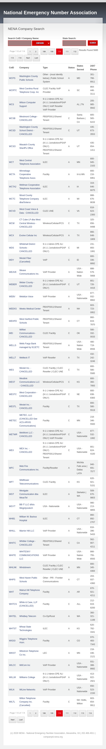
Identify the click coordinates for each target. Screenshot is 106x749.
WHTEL (12, 616)
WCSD (12, 130)
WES (11, 370)
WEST (12, 382)
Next (28, 58)
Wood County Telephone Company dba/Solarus (29, 199)
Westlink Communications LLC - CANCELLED (29, 382)
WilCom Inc (24, 665)
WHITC (12, 543)
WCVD (12, 211)
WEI (11, 333)
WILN (11, 689)
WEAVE (12, 272)
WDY (11, 260)
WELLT (12, 357)
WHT (11, 592)
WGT (11, 494)
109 (51, 51)
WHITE (12, 555)
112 (74, 51)
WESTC (13, 394)
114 (20, 58)
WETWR (13, 434)
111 (67, 51)
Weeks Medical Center (30, 308)
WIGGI (12, 640)
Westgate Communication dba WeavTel (28, 494)
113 (12, 58)
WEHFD (13, 321)
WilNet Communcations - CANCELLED (27, 333)
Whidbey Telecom (27, 616)
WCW (11, 223)
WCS (11, 104)
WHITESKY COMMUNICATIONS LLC (29, 555)
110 (59, 51)
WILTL (12, 702)
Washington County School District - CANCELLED (28, 130)
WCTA (12, 174)
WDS (11, 248)
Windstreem (25, 567)
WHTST (13, 628)
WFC (11, 468)
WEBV (12, 296)
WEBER (13, 284)
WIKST (12, 653)
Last (36, 58)
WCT (11, 162)
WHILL (12, 531)
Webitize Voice (26, 296)
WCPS (12, 78)
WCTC (12, 199)
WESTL (12, 406)
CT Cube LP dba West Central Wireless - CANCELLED (29, 223)
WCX (11, 235)
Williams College (27, 677)
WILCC (12, 665)
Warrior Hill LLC (26, 531)
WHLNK (13, 567)
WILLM (12, 677)
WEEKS (13, 308)
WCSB (12, 118)
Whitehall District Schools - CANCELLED (27, 248)
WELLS (12, 345)
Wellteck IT (24, 357)
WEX (11, 450)
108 (44, 51)
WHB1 (12, 518)
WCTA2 (12, 186)
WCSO (12, 146)
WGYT (12, 506)
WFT (11, 482)
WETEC (13, 420)
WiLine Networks (27, 689)
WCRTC (13, 90)
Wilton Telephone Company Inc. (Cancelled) (27, 702)
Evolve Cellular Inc (28, 235)
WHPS (12, 579)
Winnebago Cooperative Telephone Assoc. (27, 174)
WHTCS (13, 604)
